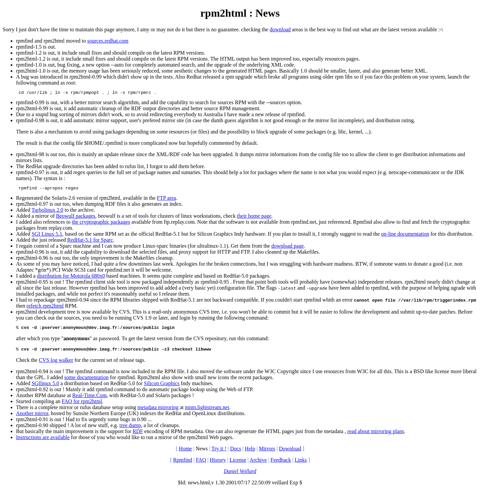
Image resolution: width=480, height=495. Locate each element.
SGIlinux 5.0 (45, 387)
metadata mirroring (157, 411)
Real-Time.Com (89, 399)
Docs (235, 452)
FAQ (201, 464)
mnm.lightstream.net (207, 411)
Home (185, 452)
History (218, 464)
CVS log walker (56, 364)
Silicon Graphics (162, 387)
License (238, 464)
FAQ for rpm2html (82, 405)
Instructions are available (43, 441)
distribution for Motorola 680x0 (71, 278)
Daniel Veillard (240, 475)
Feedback (281, 464)
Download (290, 452)
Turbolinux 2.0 (47, 212)
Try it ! (218, 452)
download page (287, 248)
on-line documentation (405, 236)
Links (301, 464)
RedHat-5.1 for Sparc (90, 242)
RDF (138, 435)
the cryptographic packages (101, 224)
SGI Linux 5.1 (47, 236)
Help (250, 452)
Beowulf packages (75, 218)
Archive (258, 464)
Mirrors (267, 452)
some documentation (86, 381)
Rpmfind (182, 464)
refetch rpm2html (45, 308)
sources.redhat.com (108, 41)
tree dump (130, 429)
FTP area (166, 200)
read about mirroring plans (375, 435)
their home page (254, 218)
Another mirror (32, 417)
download (280, 29)
